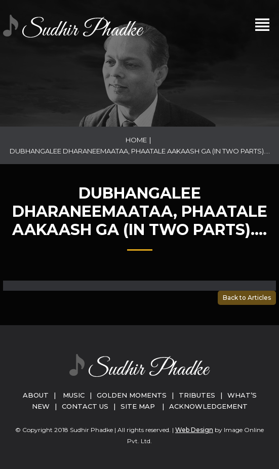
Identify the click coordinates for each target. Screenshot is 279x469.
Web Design (194, 430)
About (36, 395)
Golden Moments (132, 395)
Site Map (138, 406)
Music (74, 395)
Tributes (197, 395)
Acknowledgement (208, 406)
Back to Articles (247, 297)
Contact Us (85, 406)
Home (136, 140)
